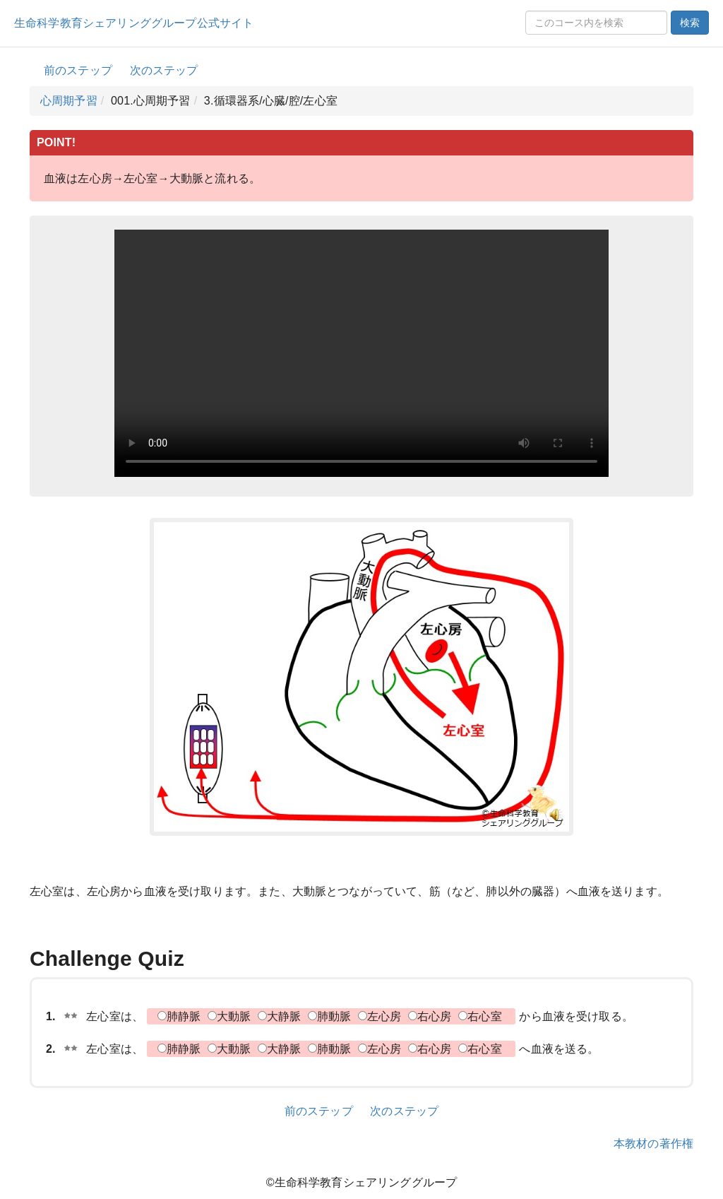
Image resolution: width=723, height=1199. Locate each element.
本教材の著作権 (653, 1144)
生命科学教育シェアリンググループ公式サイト (133, 23)
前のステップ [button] (78, 70)
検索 (690, 22)
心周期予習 (68, 101)
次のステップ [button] (164, 70)
